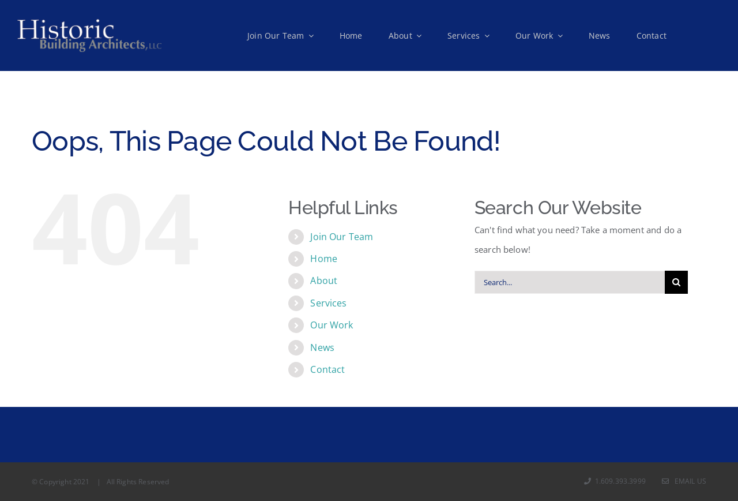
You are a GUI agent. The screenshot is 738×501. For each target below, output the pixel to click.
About (323, 280)
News (322, 347)
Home (323, 258)
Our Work (331, 325)
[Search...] (570, 282)
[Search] (676, 282)
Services (328, 303)
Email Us (684, 481)
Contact (327, 369)
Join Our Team (341, 236)
